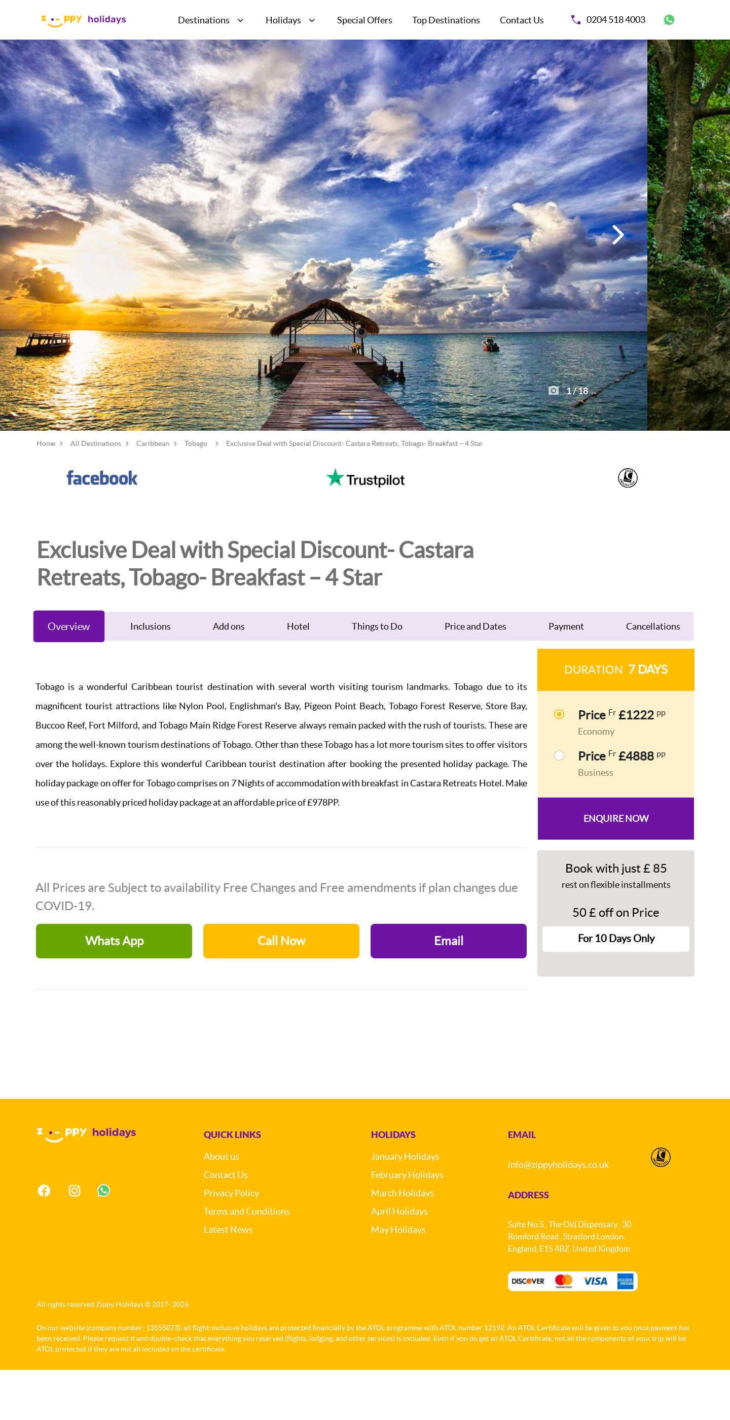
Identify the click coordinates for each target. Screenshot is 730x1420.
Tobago (196, 493)
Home (45, 493)
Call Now (281, 990)
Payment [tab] (566, 676)
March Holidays (402, 1242)
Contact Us (522, 20)
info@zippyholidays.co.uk (558, 1214)
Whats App (114, 990)
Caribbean (152, 493)
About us (221, 1206)
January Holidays (405, 1206)
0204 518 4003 (608, 19)
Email (448, 990)
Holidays (283, 20)
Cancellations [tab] (653, 676)
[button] (617, 260)
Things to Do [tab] (377, 676)
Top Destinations (446, 20)
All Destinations (95, 493)
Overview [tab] (69, 676)
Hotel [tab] (298, 676)
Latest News (228, 1279)
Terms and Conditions (247, 1261)
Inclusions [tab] (150, 676)
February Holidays (407, 1224)
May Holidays (398, 1279)
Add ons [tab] (229, 676)
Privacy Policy (231, 1242)
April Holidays (399, 1261)
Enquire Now (615, 868)
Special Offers (364, 20)
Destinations (204, 20)
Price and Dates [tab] (475, 676)
